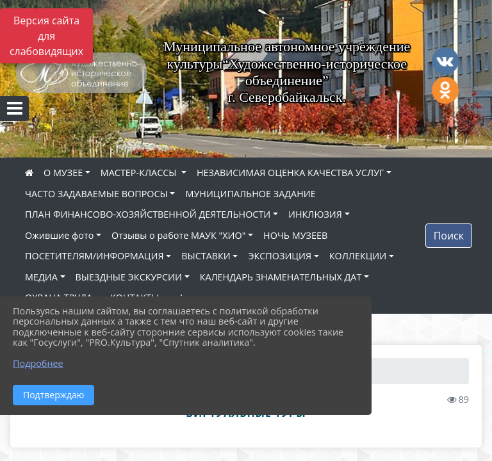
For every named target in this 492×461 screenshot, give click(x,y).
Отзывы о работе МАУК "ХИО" (178, 235)
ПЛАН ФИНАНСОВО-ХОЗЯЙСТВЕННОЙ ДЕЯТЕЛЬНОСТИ (147, 214)
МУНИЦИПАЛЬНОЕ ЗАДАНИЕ (250, 194)
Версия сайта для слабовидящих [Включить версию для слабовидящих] (46, 35)
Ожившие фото (59, 235)
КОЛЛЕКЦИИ (357, 256)
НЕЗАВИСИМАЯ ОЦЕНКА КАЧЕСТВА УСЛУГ (290, 172)
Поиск (449, 236)
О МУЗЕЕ (63, 172)
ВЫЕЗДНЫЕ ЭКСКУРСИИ (129, 277)
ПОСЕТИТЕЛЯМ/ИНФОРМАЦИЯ (94, 256)
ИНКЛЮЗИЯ (315, 214)
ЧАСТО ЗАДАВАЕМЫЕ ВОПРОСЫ (96, 194)
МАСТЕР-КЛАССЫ (140, 172)
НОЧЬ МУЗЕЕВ (295, 235)
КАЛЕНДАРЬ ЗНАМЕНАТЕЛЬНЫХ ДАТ (281, 277)
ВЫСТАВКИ (206, 256)
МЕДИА (41, 277)
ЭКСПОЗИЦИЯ (279, 256)
